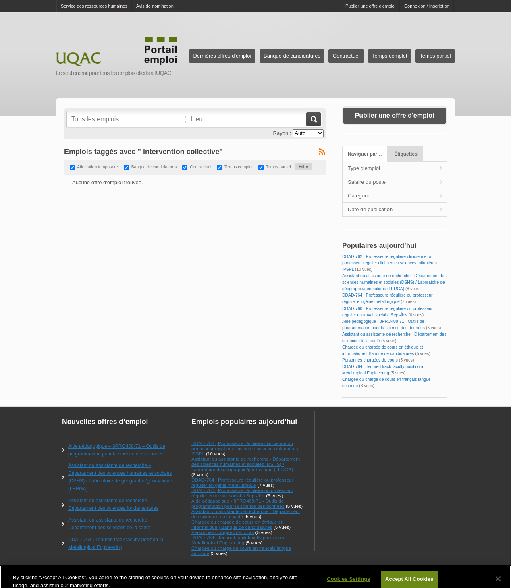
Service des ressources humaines (94, 6)
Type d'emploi (364, 168)
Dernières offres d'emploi (222, 56)
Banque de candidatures (292, 56)
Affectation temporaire (97, 167)
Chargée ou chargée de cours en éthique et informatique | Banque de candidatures (236, 524)
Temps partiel (435, 56)
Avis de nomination (155, 6)
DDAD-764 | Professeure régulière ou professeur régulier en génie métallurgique (242, 482)
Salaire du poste (367, 182)
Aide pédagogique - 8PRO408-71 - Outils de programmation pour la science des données (238, 503)
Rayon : (282, 133)
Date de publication (370, 209)
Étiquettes (406, 154)
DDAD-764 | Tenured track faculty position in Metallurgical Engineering (237, 540)
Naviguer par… (365, 154)
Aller (313, 119)
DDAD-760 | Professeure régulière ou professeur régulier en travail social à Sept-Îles (242, 493)
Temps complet (389, 56)
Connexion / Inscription (426, 6)
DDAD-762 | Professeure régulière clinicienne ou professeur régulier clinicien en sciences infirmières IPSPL (389, 263)
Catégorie (359, 196)
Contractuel (346, 56)
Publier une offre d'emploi (370, 6)
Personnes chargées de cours (370, 360)
